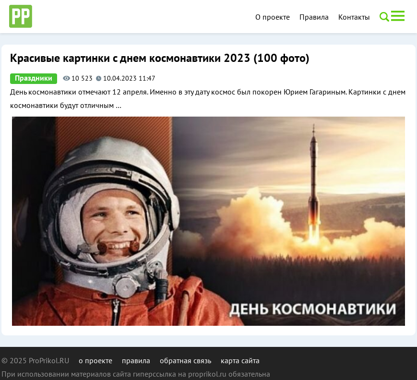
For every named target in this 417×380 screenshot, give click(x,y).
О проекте (272, 17)
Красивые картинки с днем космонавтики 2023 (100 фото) (160, 58)
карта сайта (240, 360)
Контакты (354, 17)
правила (136, 360)
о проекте (95, 360)
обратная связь (185, 360)
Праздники (33, 78)
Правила (314, 17)
